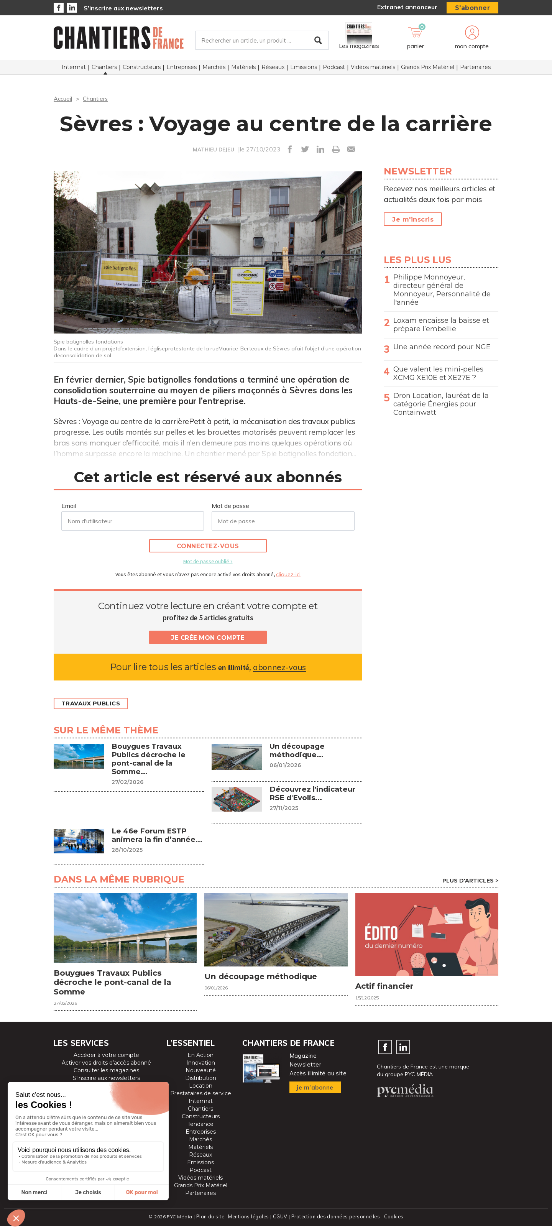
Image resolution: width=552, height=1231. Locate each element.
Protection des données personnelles (335, 1221)
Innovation (200, 1068)
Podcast (334, 69)
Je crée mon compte (207, 637)
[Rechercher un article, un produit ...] (262, 41)
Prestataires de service (200, 1098)
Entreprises (181, 69)
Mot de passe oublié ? (207, 561)
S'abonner (472, 8)
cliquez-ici (288, 574)
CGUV (279, 1221)
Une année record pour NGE (442, 347)
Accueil (63, 98)
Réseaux (272, 69)
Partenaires (475, 69)
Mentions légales (248, 1221)
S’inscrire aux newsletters (123, 8)
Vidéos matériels (373, 69)
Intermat (74, 69)
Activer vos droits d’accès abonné (106, 1068)
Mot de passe (230, 505)
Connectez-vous (208, 546)
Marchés (213, 69)
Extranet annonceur (407, 7)
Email (68, 505)
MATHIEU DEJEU (213, 149)
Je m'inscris (413, 219)
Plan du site (208, 1221)
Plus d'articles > (470, 880)
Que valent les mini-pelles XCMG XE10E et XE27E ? (438, 373)
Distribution (200, 1083)
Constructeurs (142, 69)
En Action (200, 1060)
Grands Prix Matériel (427, 69)
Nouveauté (201, 1075)
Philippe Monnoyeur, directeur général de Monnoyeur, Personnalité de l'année (442, 290)
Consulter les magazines (106, 1075)
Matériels (243, 69)
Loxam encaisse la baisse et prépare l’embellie (441, 324)
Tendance (200, 1129)
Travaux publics (94, 703)
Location (200, 1091)
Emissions (303, 69)
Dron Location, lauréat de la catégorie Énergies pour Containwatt (441, 404)
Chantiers (104, 69)
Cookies (395, 1221)
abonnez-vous (279, 666)
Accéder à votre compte (106, 1060)
